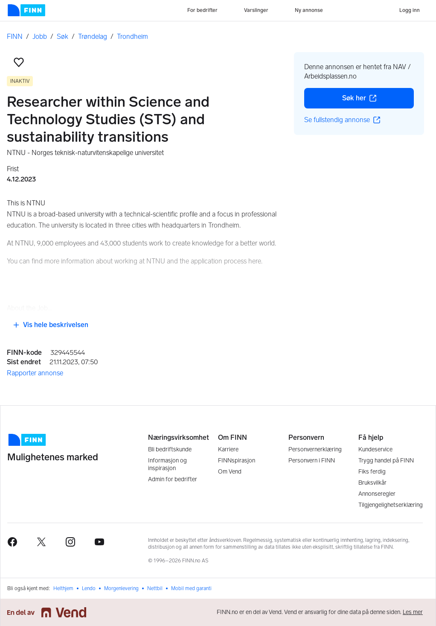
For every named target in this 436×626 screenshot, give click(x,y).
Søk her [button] (378, 100)
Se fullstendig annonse (342, 120)
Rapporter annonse (35, 373)
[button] (19, 62)
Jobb (39, 36)
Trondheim (132, 36)
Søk (62, 36)
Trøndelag (92, 36)
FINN (15, 36)
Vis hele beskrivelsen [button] (50, 325)
